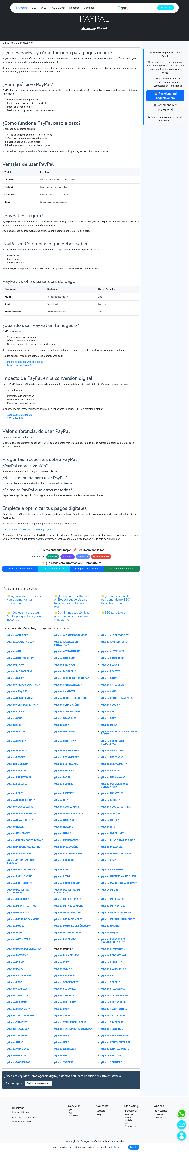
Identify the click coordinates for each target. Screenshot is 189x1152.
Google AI (83, 557)
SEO (75, 8)
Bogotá (128, 1119)
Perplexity (67, 557)
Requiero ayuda (14, 1084)
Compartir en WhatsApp (121, 569)
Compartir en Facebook (20, 569)
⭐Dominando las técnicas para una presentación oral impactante (71, 617)
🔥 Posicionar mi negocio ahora (165, 96)
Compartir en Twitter (54, 569)
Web (71, 1114)
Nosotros (116, 8)
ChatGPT (52, 557)
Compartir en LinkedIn (86, 569)
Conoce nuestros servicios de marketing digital (27, 530)
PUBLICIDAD (99, 8)
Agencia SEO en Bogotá (19, 416)
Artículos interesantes (38, 1084)
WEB (85, 8)
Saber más (120, 1147)
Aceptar (134, 1147)
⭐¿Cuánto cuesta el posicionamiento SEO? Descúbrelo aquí (116, 600)
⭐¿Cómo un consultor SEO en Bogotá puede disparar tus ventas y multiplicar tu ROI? (72, 602)
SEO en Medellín (15, 419)
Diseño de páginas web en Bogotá (25, 363)
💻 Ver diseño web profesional (165, 107)
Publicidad (73, 1117)
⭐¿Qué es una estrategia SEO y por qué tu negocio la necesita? (25, 617)
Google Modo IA (101, 557)
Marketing (63, 8)
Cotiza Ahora (166, 8)
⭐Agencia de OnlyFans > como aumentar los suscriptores (24, 600)
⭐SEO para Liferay (114, 614)
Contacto (130, 8)
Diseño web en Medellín (19, 366)
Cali (126, 1124)
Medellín (128, 1122)
